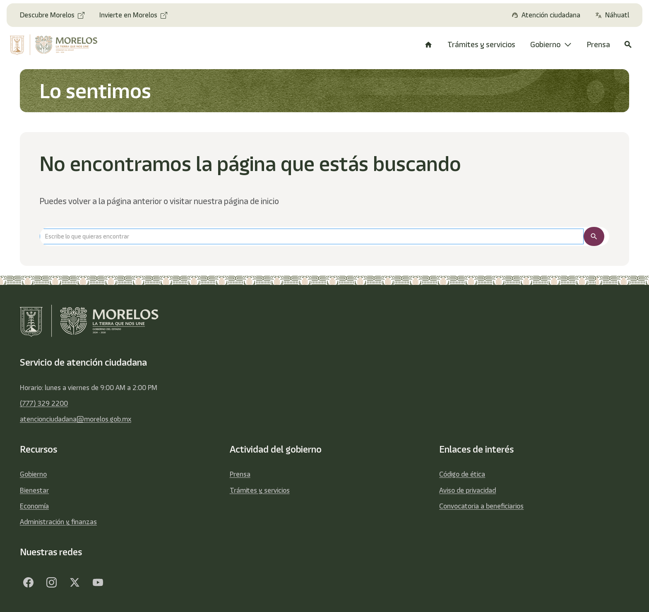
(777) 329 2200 (44, 403)
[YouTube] (97, 582)
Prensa (240, 474)
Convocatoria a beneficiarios (481, 506)
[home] (60, 44)
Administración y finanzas (58, 522)
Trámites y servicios (260, 490)
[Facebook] (28, 582)
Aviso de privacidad (467, 490)
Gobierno (33, 474)
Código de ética (462, 474)
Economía (34, 506)
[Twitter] (74, 582)
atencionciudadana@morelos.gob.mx (75, 419)
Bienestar (34, 490)
